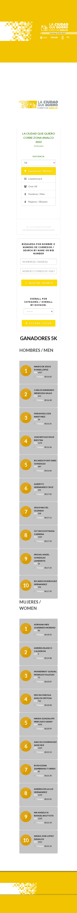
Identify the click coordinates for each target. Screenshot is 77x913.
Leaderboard (33, 179)
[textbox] (38, 262)
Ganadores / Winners (38, 171)
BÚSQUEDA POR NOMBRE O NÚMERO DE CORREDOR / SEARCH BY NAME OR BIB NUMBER (38, 249)
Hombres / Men (34, 194)
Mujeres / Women (36, 202)
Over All (30, 186)
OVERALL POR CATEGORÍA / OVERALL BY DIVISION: (38, 302)
